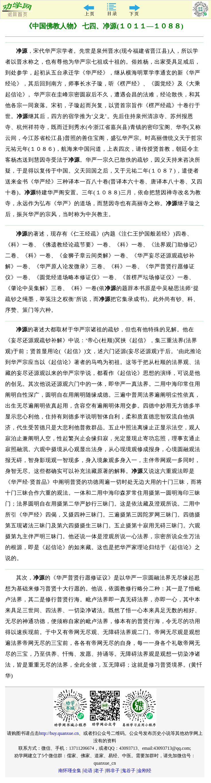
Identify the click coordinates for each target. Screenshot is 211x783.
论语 (87, 770)
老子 (99, 770)
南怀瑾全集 (69, 770)
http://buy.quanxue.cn (59, 733)
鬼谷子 (128, 770)
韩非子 (113, 770)
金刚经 (144, 770)
